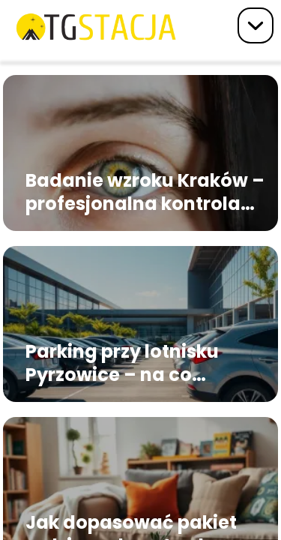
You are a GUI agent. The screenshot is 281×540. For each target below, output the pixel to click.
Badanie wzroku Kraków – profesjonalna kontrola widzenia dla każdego (145, 192)
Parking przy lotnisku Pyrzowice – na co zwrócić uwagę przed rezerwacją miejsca (123, 363)
